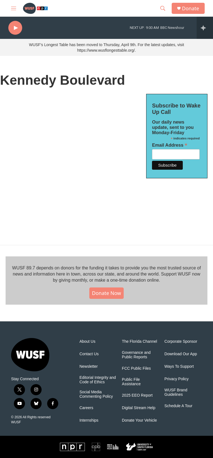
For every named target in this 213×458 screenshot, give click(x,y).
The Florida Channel (139, 341)
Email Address (169, 145)
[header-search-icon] (163, 8)
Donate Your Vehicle (139, 420)
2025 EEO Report (137, 395)
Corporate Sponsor (180, 341)
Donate (190, 8)
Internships (88, 420)
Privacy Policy (176, 379)
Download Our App (180, 354)
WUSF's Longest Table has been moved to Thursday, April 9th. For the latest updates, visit (106, 44)
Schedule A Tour (178, 406)
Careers (86, 408)
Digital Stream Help (139, 408)
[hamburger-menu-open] (13, 8)
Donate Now (106, 293)
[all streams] (205, 28)
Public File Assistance (131, 381)
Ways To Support (179, 366)
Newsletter (88, 366)
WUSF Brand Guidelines (175, 392)
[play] (15, 28)
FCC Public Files (136, 368)
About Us (87, 341)
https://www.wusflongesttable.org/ (106, 50)
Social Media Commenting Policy (96, 394)
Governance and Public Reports (136, 355)
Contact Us (88, 354)
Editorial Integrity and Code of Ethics (97, 380)
